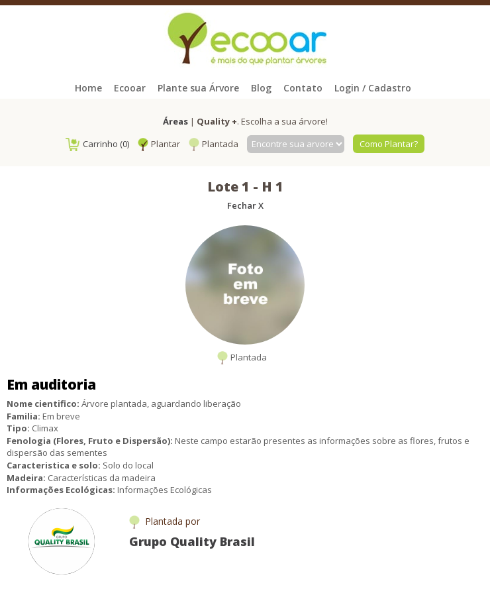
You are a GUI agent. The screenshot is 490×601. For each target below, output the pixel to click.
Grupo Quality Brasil (192, 541)
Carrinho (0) (97, 144)
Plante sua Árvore (198, 88)
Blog (261, 88)
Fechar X (245, 205)
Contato (302, 88)
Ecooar (130, 88)
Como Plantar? (389, 144)
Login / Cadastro (372, 88)
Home (88, 88)
